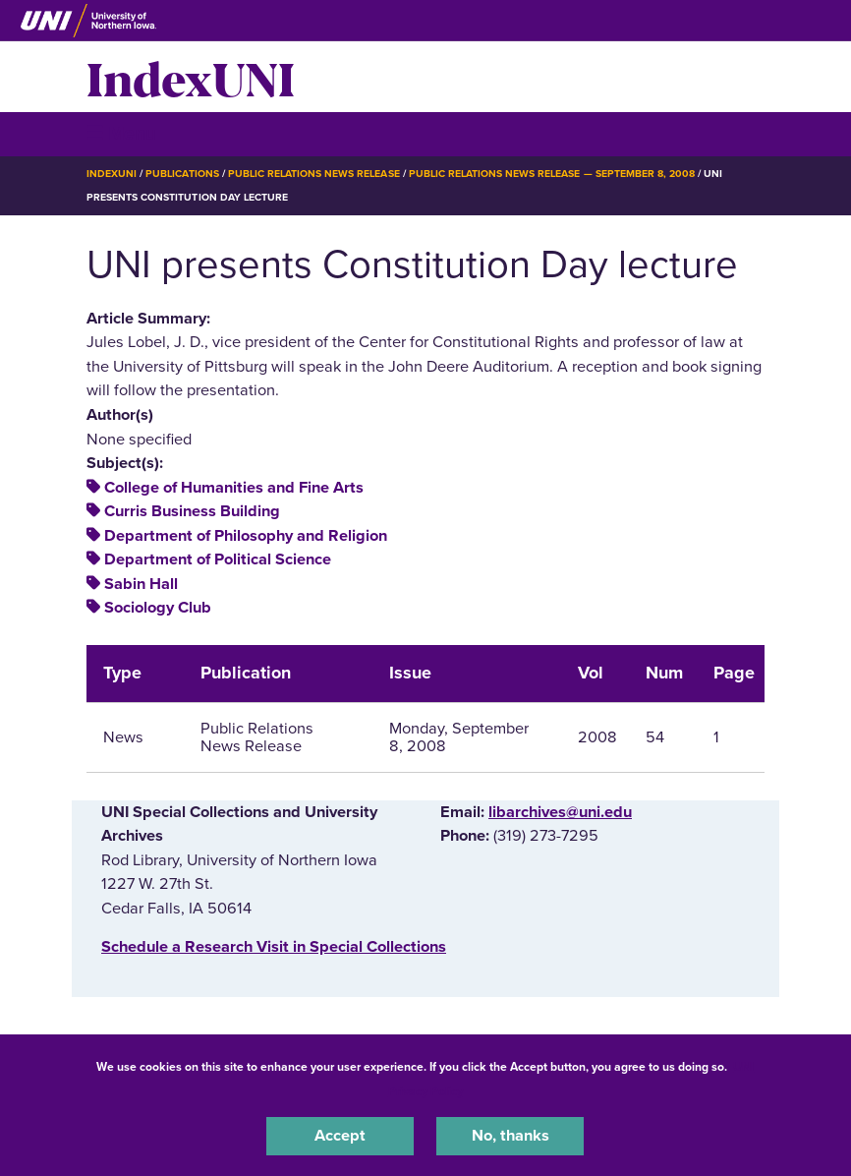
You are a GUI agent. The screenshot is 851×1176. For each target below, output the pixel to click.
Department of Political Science (217, 559)
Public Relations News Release (314, 173)
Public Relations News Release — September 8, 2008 (552, 173)
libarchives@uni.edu (560, 812)
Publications (181, 173)
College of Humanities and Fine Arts (234, 488)
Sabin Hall (141, 584)
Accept (340, 1136)
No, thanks (510, 1136)
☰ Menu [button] (121, 133)
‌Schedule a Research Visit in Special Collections (273, 947)
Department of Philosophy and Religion (245, 536)
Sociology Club (157, 607)
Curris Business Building (192, 511)
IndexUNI (190, 76)
